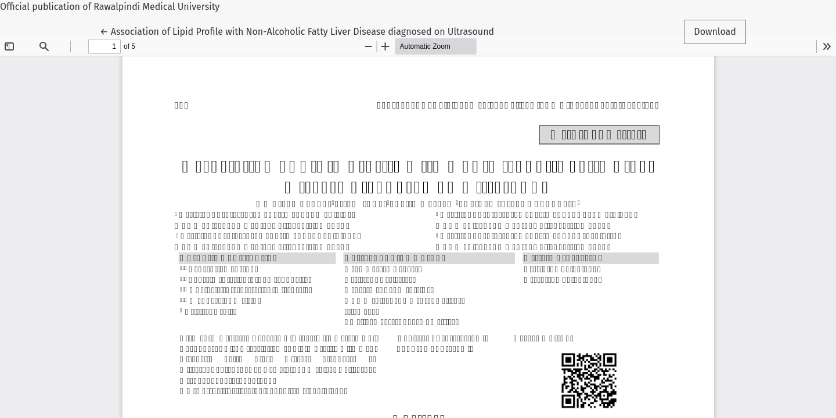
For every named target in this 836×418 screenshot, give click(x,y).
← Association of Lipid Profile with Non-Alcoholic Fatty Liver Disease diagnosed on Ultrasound (297, 30)
